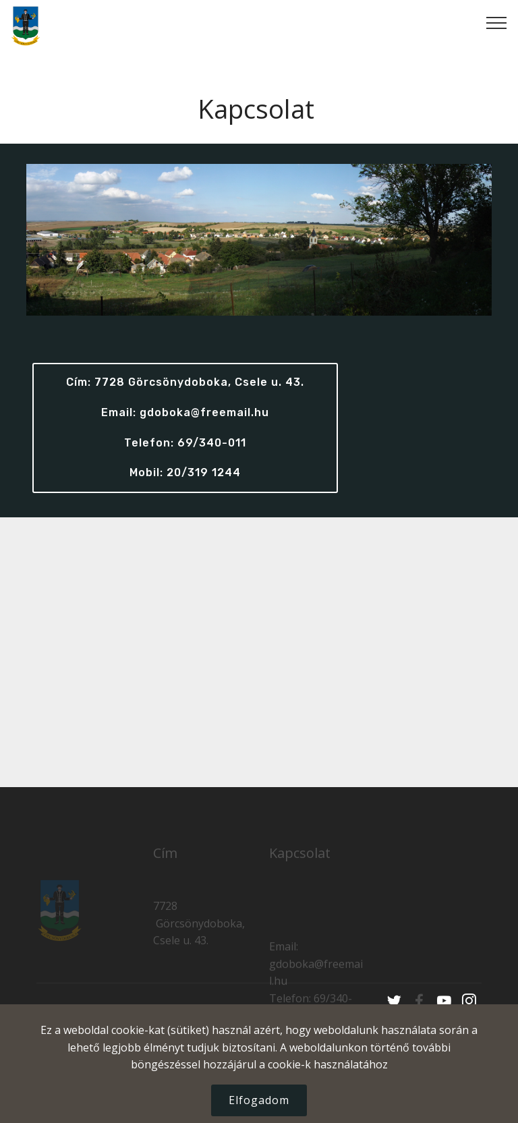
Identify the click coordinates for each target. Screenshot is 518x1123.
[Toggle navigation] (496, 22)
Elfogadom (259, 1100)
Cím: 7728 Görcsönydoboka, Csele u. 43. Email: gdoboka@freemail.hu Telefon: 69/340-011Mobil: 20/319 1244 (185, 427)
